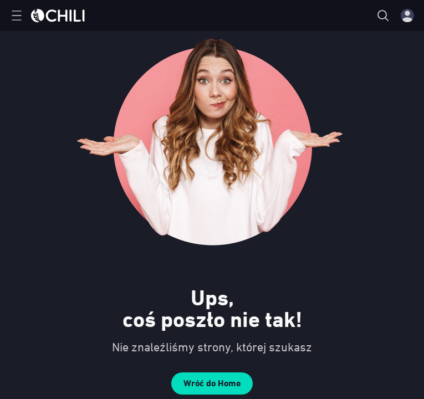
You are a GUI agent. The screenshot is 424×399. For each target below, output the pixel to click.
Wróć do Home (212, 383)
